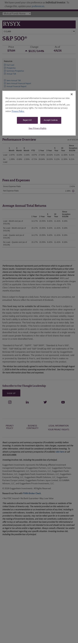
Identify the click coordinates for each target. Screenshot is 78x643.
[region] (39, 113)
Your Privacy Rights (37, 129)
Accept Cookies (51, 120)
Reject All (27, 120)
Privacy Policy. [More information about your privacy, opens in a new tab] (18, 111)
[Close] (71, 94)
